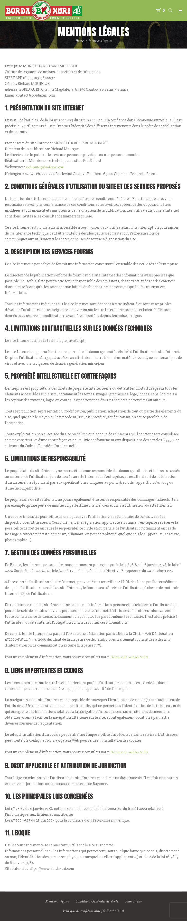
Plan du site (133, 901)
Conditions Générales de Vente (96, 901)
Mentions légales (57, 901)
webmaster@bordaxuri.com (45, 167)
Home (79, 40)
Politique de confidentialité (129, 657)
